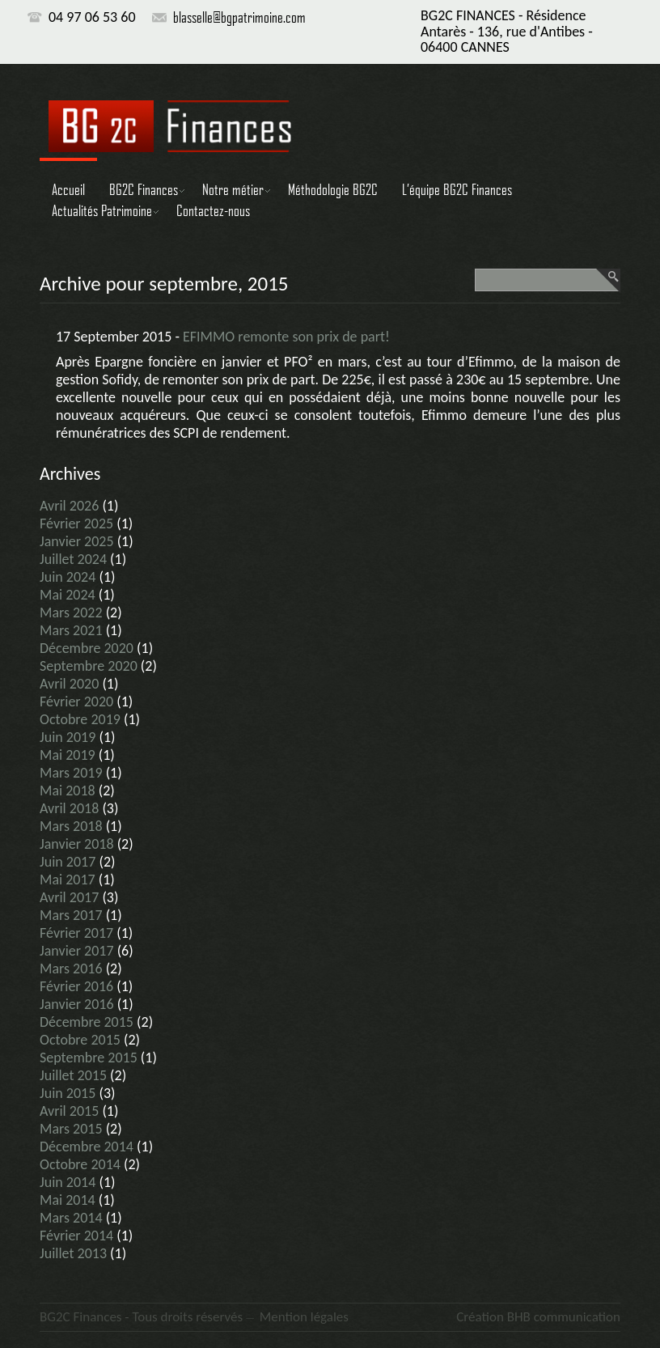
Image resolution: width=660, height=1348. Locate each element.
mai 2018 (67, 790)
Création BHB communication (538, 1316)
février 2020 (76, 701)
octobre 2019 (80, 719)
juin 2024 (67, 577)
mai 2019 (67, 755)
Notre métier (233, 189)
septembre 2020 (89, 666)
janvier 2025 (77, 541)
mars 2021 (71, 630)
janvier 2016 (77, 1004)
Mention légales (304, 1316)
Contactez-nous (213, 210)
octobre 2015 (80, 1040)
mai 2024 (67, 595)
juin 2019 (67, 737)
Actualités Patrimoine (102, 210)
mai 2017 (67, 879)
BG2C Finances (143, 189)
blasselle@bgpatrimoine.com (239, 17)
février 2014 (76, 1235)
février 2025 (76, 523)
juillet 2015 (73, 1075)
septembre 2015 (89, 1057)
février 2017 (76, 933)
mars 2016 (71, 968)
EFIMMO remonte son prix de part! (286, 336)
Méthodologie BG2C (333, 189)
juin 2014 (67, 1182)
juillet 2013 (73, 1253)
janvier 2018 (77, 844)
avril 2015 (69, 1111)
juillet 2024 (73, 559)
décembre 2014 (86, 1146)
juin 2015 (67, 1093)
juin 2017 (67, 862)
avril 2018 (69, 808)
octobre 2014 (80, 1164)
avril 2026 (69, 506)
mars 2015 (71, 1129)
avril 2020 (69, 684)
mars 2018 (71, 826)
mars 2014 (71, 1218)
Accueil (68, 189)
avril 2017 (69, 897)
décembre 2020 (86, 648)
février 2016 (76, 986)
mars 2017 (71, 915)
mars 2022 (71, 612)
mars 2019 (71, 773)
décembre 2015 (86, 1022)
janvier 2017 (77, 951)
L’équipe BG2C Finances (457, 189)
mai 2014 (67, 1200)
